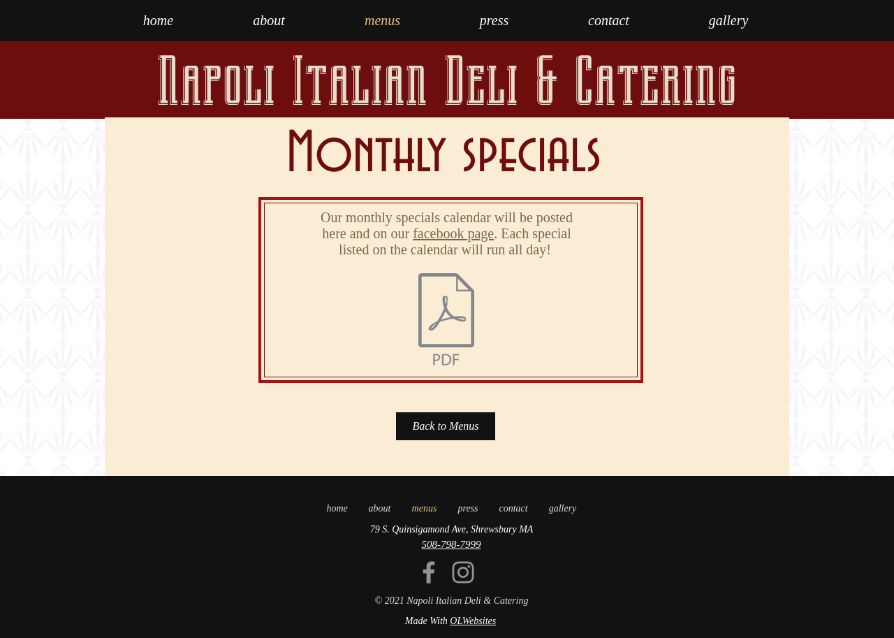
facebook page (453, 233)
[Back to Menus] (445, 426)
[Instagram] (463, 572)
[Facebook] (429, 572)
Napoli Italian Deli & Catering (446, 81)
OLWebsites (473, 621)
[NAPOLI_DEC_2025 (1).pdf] (446, 321)
